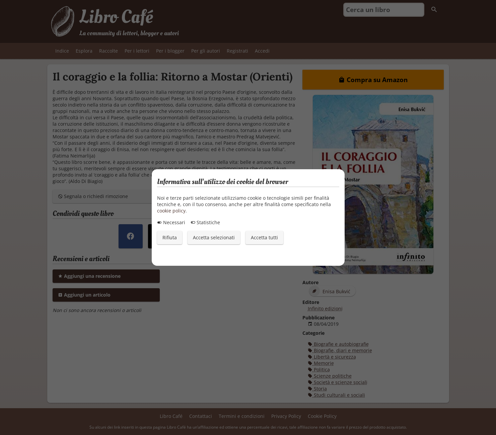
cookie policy (171, 210)
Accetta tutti (264, 237)
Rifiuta (169, 237)
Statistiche (205, 222)
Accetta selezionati (214, 237)
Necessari (171, 222)
